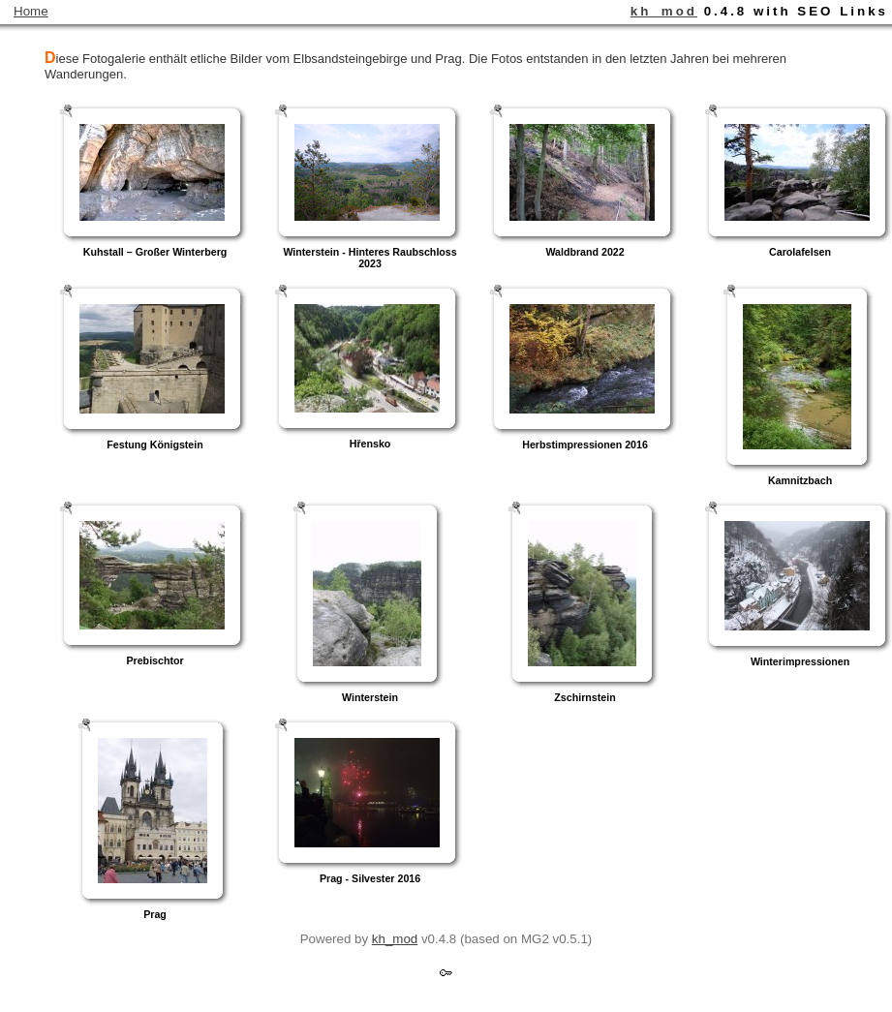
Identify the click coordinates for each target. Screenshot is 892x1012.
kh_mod (664, 11)
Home (31, 11)
